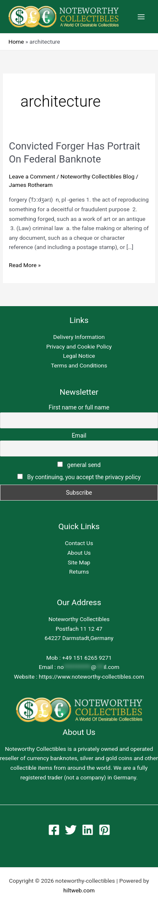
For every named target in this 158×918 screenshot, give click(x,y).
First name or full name (79, 407)
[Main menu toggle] (141, 16)
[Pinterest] (104, 830)
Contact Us (79, 543)
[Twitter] (71, 830)
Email (79, 435)
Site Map (79, 562)
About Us (79, 552)
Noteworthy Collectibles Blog (97, 176)
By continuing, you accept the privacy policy (83, 477)
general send (79, 465)
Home (16, 41)
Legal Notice (79, 355)
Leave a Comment (32, 176)
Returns (79, 571)
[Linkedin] (88, 830)
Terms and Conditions (79, 365)
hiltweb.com (78, 890)
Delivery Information (78, 336)
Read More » (25, 264)
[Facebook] (54, 830)
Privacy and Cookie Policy (79, 346)
